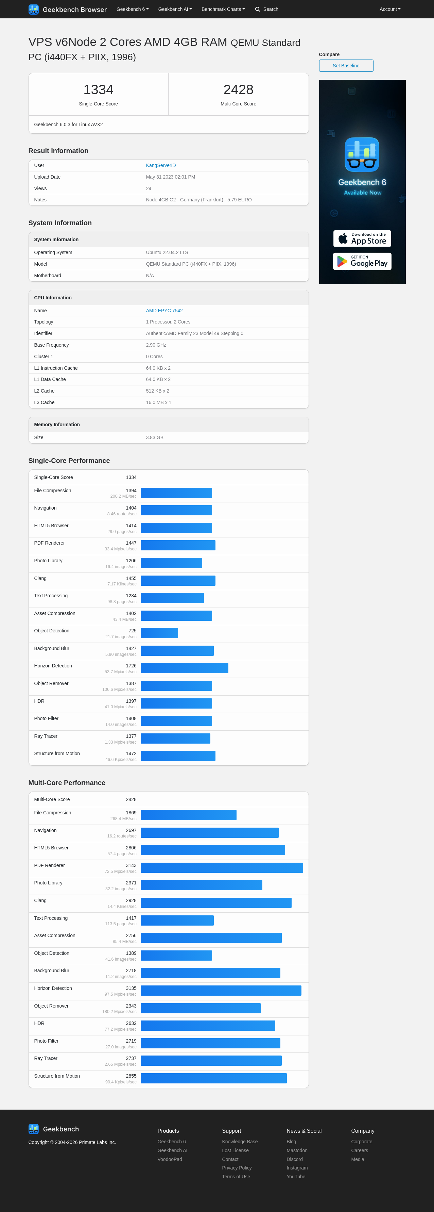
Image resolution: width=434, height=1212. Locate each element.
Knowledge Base (240, 1141)
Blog (291, 1141)
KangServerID (161, 165)
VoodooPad (170, 1159)
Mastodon (297, 1150)
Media (357, 1159)
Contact (230, 1159)
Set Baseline (346, 65)
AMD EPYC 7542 (164, 310)
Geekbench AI (173, 1150)
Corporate (361, 1141)
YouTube (296, 1176)
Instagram (297, 1168)
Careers (359, 1150)
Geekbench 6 (172, 1141)
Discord (295, 1159)
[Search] (291, 9)
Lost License (235, 1150)
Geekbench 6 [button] (131, 9)
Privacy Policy (237, 1168)
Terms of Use (236, 1176)
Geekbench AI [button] (173, 9)
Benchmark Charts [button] (221, 9)
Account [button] (388, 9)
